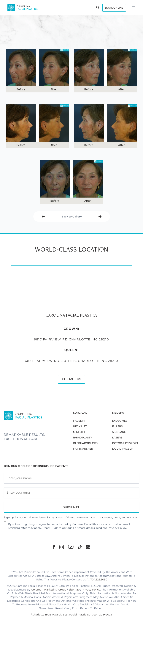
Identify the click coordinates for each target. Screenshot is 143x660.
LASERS (117, 456)
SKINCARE (119, 450)
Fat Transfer (83, 467)
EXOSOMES (119, 439)
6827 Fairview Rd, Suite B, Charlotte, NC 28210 (45, 420)
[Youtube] (71, 565)
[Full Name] (71, 496)
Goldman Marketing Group (48, 608)
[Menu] (133, 8)
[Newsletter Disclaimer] (5, 543)
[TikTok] (80, 565)
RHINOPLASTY (82, 456)
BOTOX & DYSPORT (125, 462)
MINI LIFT (79, 450)
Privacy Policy (117, 546)
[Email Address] (71, 511)
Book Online (110, 8)
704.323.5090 (98, 598)
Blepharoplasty (85, 462)
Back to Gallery (71, 221)
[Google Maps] (88, 565)
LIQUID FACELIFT (123, 467)
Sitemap (74, 608)
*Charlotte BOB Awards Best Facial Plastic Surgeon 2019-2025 (71, 633)
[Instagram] (61, 565)
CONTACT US (45, 440)
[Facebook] (54, 565)
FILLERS (117, 445)
